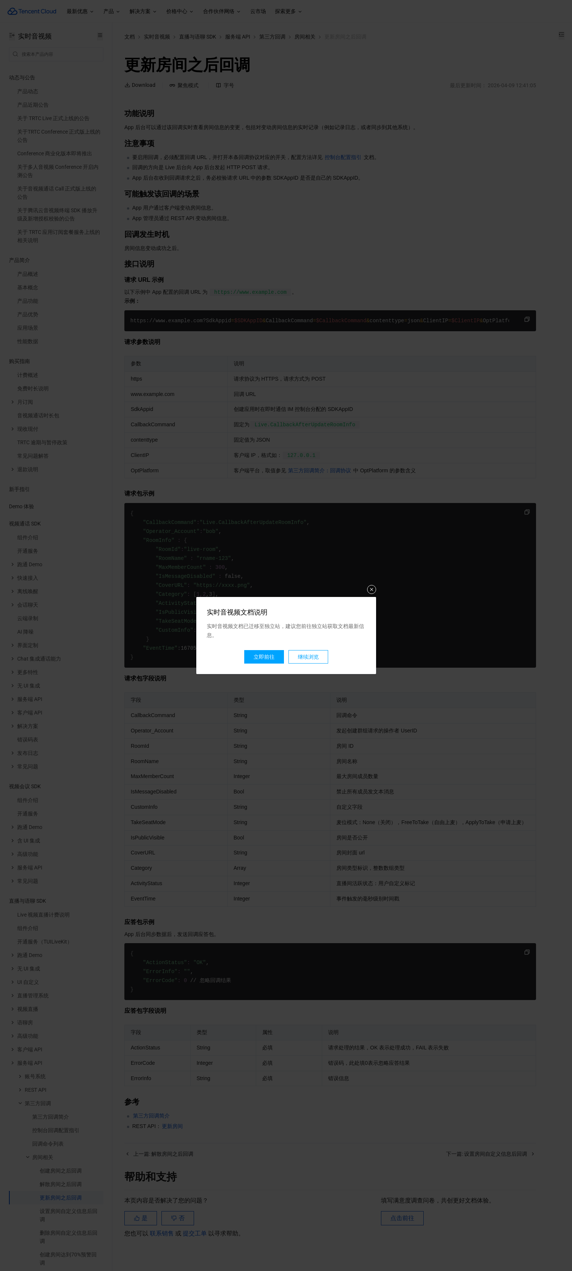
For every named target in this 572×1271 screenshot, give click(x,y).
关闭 (371, 589)
